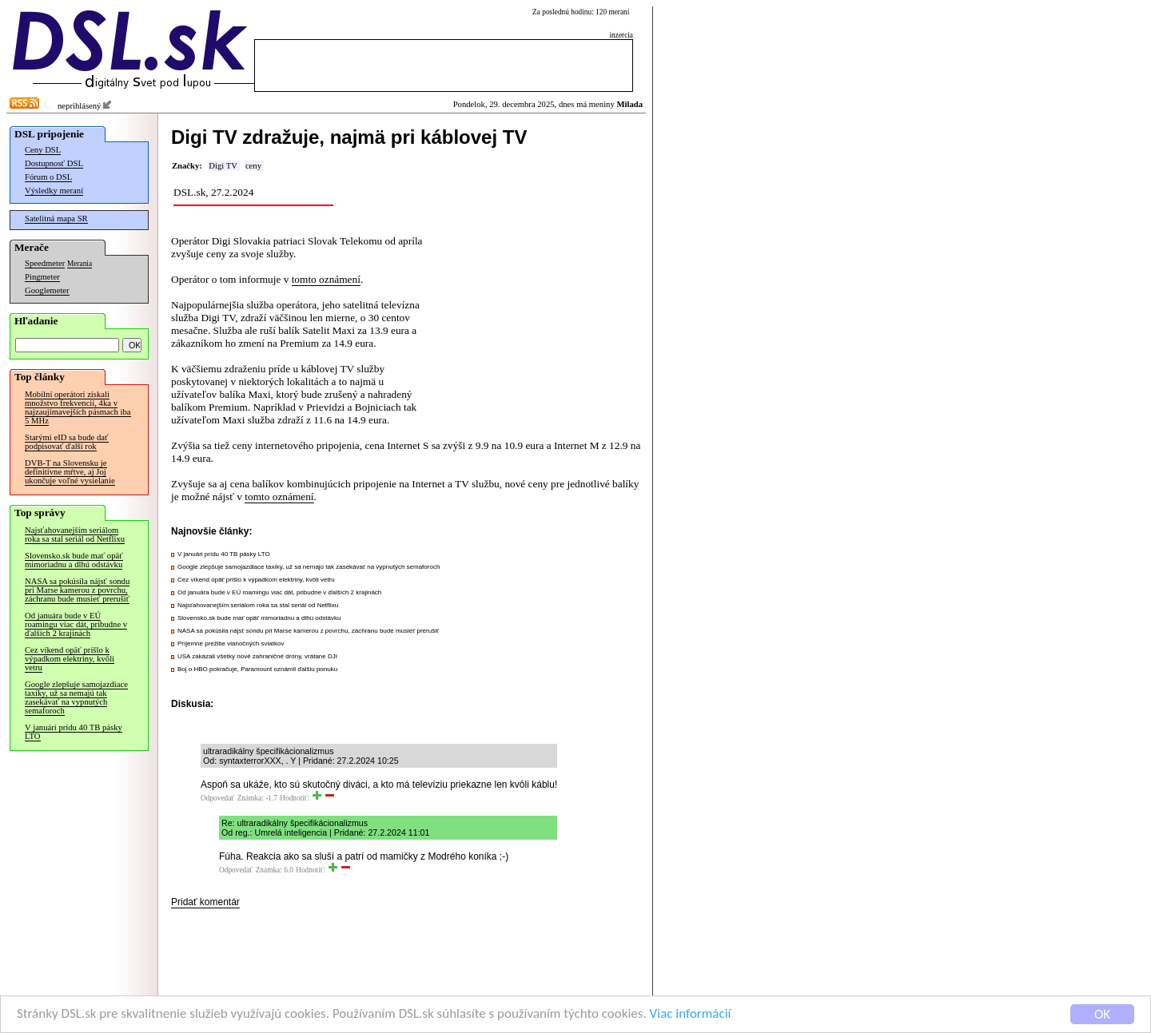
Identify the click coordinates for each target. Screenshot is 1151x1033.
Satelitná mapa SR (56, 218)
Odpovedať (217, 798)
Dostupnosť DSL (54, 163)
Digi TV (223, 165)
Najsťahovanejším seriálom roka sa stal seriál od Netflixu (75, 534)
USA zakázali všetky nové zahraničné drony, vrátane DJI (257, 656)
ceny (253, 165)
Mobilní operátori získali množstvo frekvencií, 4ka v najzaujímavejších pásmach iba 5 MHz (78, 407)
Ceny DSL (43, 149)
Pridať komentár (205, 902)
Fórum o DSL (48, 177)
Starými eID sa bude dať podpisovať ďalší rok (67, 442)
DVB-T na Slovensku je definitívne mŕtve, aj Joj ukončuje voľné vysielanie (70, 472)
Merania (79, 264)
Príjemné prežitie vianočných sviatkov (230, 643)
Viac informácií (690, 1014)
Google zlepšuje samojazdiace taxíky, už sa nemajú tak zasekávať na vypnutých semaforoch (76, 697)
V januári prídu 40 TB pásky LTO (73, 732)
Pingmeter (42, 276)
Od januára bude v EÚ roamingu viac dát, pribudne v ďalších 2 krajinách (76, 624)
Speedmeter (45, 263)
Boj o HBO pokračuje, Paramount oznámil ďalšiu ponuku (257, 669)
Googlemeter (47, 290)
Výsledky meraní (54, 190)
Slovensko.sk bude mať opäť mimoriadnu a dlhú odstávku (74, 560)
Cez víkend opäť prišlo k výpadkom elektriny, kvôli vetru (69, 659)
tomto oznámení (326, 279)
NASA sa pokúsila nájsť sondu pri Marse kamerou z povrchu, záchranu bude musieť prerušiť (77, 590)
